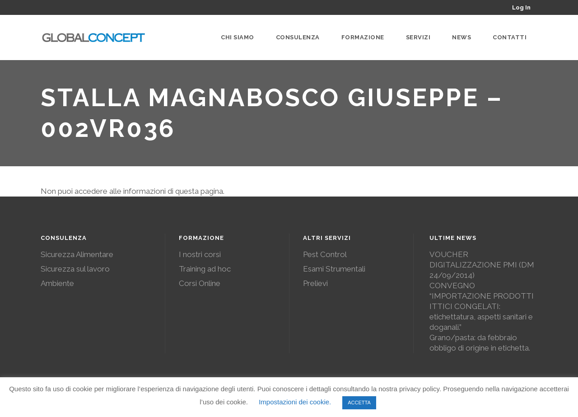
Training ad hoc (205, 268)
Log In (521, 7)
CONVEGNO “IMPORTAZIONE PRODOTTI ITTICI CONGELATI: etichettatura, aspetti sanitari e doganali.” (481, 306)
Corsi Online (199, 283)
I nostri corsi (200, 254)
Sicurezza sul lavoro (75, 268)
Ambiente (57, 283)
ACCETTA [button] (359, 402)
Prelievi (315, 283)
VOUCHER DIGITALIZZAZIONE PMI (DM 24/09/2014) (481, 265)
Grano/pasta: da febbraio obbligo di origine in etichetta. (479, 342)
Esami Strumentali (334, 268)
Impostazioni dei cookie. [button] (295, 402)
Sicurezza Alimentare (77, 254)
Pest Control (325, 254)
